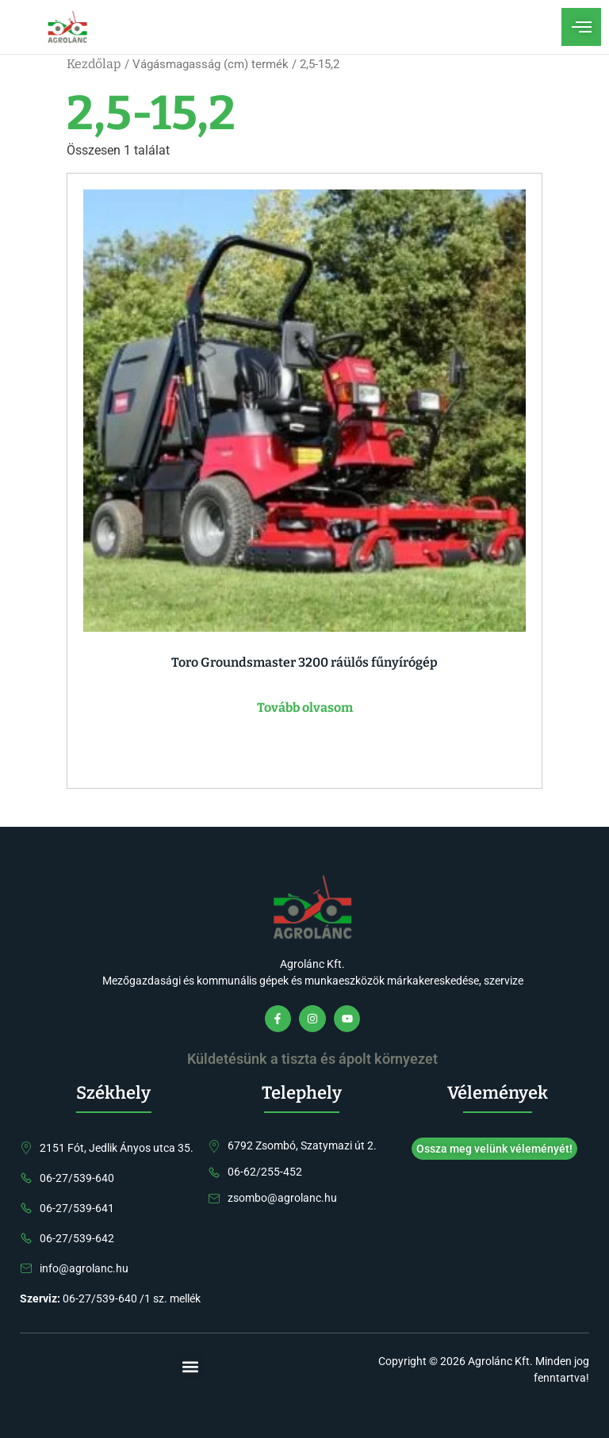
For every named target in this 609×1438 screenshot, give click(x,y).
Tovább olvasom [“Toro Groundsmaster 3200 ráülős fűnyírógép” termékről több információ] (305, 707)
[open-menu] (581, 27)
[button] (191, 1366)
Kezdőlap (94, 63)
